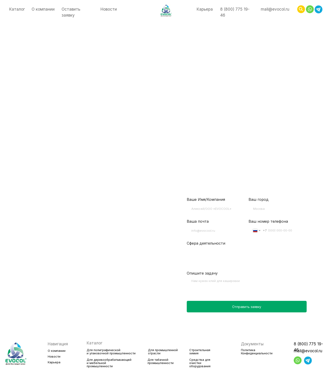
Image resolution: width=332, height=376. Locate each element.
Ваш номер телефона (268, 221)
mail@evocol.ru (275, 9)
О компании (43, 9)
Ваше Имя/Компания (206, 199)
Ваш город (259, 199)
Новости (109, 9)
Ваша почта (198, 221)
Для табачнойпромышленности (161, 361)
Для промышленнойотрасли (163, 351)
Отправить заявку (246, 307)
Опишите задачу (202, 273)
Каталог (17, 9)
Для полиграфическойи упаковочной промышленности (111, 351)
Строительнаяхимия (199, 351)
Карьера (205, 9)
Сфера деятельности (206, 243)
